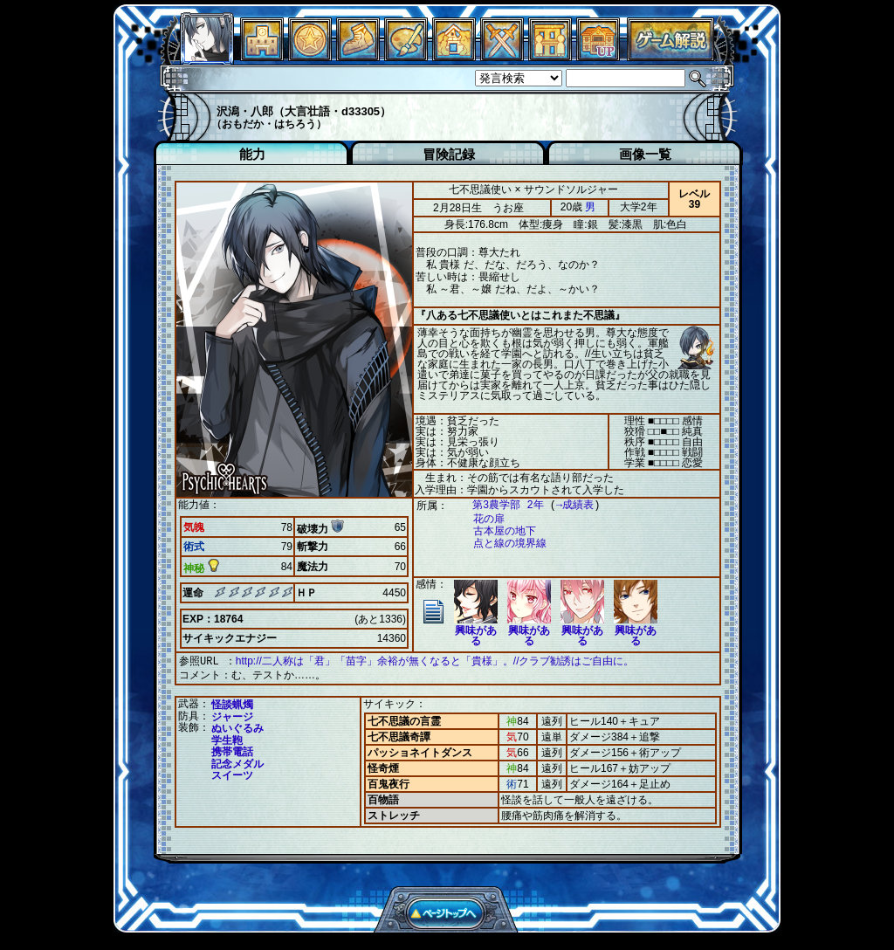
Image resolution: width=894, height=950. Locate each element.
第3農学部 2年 (499, 505)
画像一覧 (645, 154)
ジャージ (232, 715)
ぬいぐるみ (237, 726)
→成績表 (566, 505)
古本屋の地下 (495, 531)
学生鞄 (227, 739)
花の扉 (480, 519)
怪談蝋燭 (232, 703)
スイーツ (232, 774)
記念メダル (237, 762)
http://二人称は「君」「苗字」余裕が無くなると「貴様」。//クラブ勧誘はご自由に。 (435, 661)
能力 (252, 154)
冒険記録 (449, 154)
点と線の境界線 (501, 543)
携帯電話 (232, 750)
